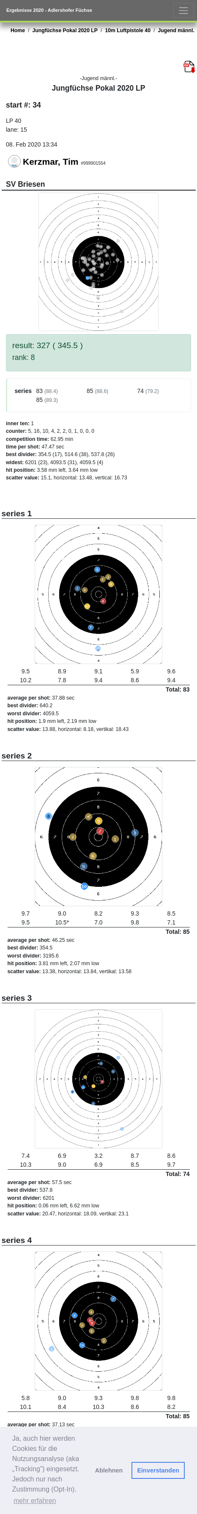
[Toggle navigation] (183, 10)
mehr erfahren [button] (35, 1500)
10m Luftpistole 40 (127, 30)
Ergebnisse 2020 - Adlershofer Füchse (49, 10)
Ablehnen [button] (109, 1470)
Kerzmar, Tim (50, 161)
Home (18, 30)
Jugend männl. (176, 30)
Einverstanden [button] (158, 1470)
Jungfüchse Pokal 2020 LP (65, 30)
